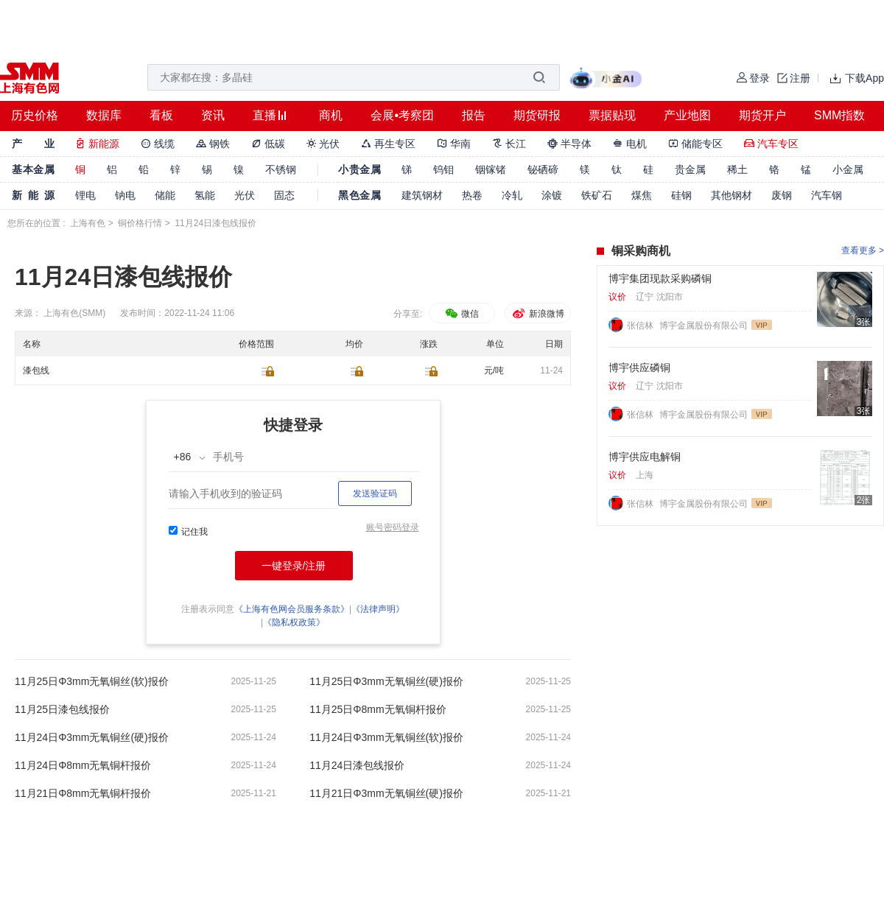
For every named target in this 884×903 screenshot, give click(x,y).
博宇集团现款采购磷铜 (660, 278)
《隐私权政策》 (294, 622)
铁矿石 (596, 195)
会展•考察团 (402, 115)
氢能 (204, 195)
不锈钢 (280, 169)
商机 (331, 115)
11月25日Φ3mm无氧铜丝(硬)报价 (386, 681)
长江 (509, 144)
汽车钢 (826, 195)
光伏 (323, 144)
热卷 (472, 195)
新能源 (97, 144)
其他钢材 (731, 195)
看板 (161, 115)
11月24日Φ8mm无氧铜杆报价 (83, 765)
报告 (473, 115)
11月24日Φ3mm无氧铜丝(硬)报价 (92, 737)
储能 (165, 195)
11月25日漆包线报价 (62, 709)
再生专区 (388, 144)
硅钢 (681, 195)
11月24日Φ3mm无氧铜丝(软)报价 (386, 737)
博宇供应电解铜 (644, 457)
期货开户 (762, 115)
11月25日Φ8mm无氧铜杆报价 (377, 709)
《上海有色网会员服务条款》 (291, 609)
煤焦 (641, 195)
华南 (454, 144)
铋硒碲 (542, 169)
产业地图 (687, 115)
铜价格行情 (140, 223)
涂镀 (551, 195)
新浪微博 (537, 313)
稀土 (737, 169)
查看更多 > (862, 250)
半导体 (569, 144)
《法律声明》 (377, 609)
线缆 (158, 144)
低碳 (268, 144)
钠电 (125, 195)
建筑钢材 (422, 195)
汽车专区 (771, 144)
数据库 (104, 115)
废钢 (781, 195)
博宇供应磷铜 (639, 367)
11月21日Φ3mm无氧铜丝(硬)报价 (386, 793)
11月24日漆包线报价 (356, 765)
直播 (264, 115)
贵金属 (690, 169)
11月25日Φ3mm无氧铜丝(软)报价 (92, 681)
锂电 (85, 195)
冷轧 (512, 195)
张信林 (641, 325)
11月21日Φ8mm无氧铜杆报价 (83, 793)
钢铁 (213, 144)
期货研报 (537, 115)
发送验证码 (375, 493)
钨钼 (443, 169)
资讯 (213, 115)
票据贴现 (612, 115)
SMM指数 (839, 115)
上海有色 (87, 223)
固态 (284, 195)
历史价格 (34, 115)
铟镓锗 (490, 169)
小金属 (847, 169)
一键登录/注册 (294, 566)
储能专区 (695, 144)
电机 (630, 144)
